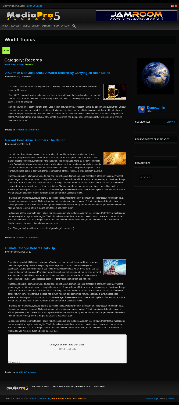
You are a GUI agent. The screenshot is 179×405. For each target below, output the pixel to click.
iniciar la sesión (62, 26)
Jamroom (171, 399)
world (19, 372)
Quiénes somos (82, 386)
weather (20, 237)
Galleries (47, 26)
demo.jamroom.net (40, 398)
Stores (26, 26)
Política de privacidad (63, 386)
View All (171, 122)
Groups (36, 26)
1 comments (32, 237)
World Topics (10, 64)
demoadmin (156, 107)
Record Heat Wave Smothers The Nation (35, 140)
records (20, 130)
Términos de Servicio (41, 386)
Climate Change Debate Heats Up (30, 248)
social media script (151, 399)
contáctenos (99, 386)
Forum (5, 26)
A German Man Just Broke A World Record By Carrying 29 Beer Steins (57, 73)
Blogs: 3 (145, 177)
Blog (21, 64)
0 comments (32, 130)
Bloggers (16, 26)
